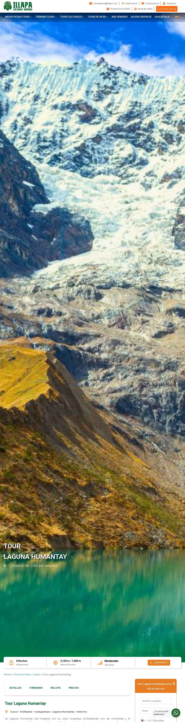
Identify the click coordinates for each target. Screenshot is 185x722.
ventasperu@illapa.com (105, 3)
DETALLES (15, 687)
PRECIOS (74, 687)
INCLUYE (56, 687)
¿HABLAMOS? (159, 662)
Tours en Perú (22, 674)
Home (7, 674)
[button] (19, 16)
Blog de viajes (145, 8)
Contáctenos (152, 3)
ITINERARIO (36, 687)
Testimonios (131, 3)
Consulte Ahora (167, 8)
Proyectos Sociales (120, 8)
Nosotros (171, 3)
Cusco (36, 674)
